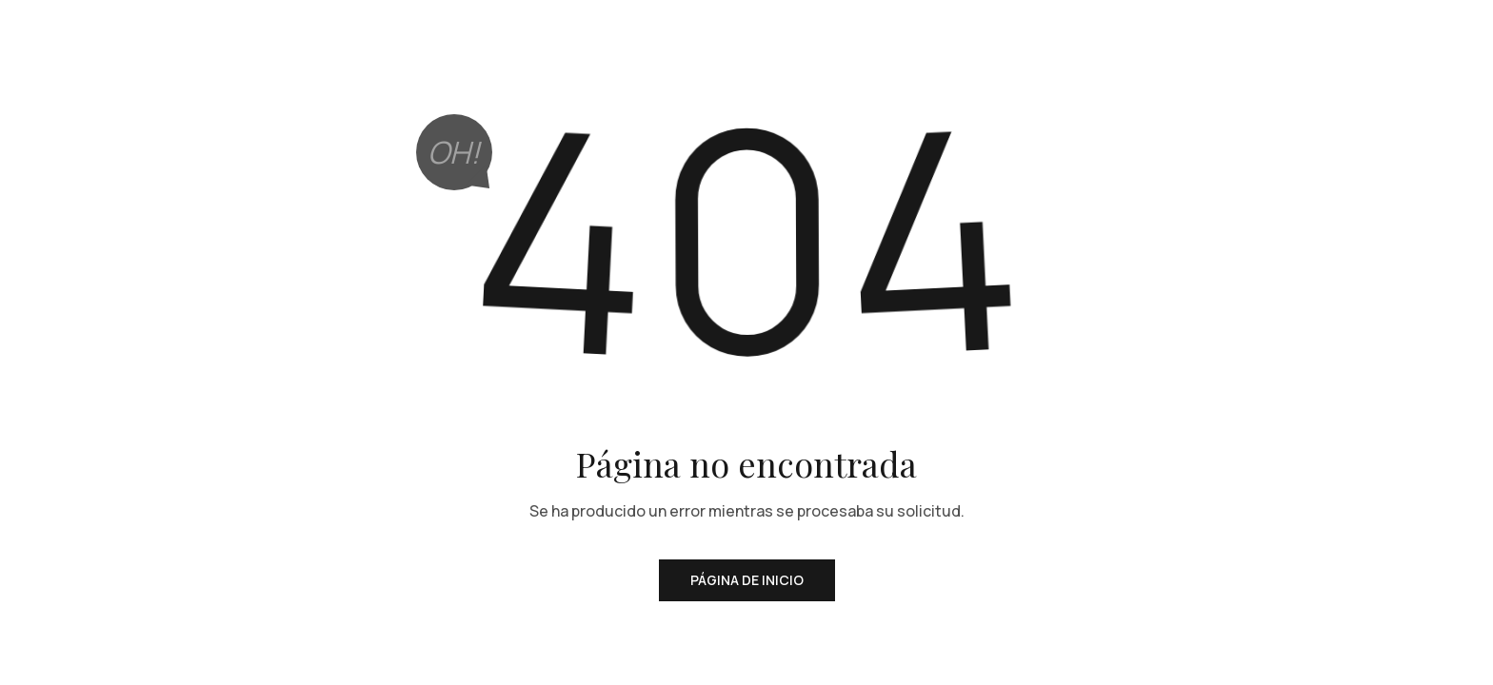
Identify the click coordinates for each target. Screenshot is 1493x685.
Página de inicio (747, 580)
